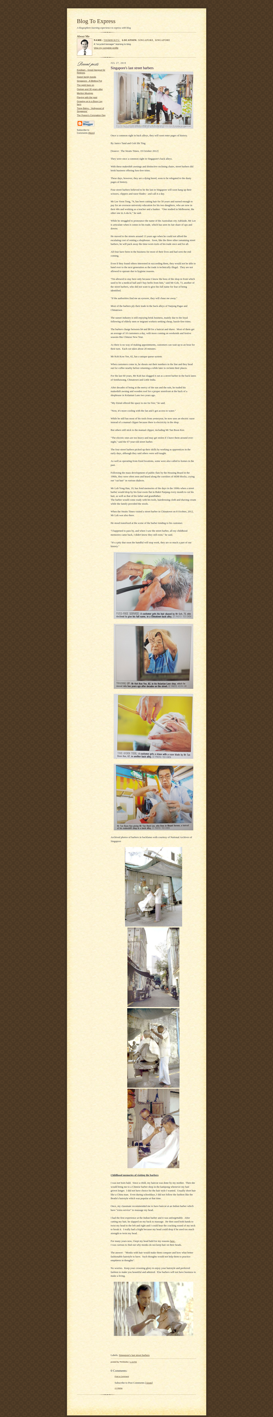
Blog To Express (96, 21)
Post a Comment (122, 1376)
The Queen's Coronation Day (91, 115)
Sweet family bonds (86, 77)
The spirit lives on (85, 85)
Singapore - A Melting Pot (89, 81)
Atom (91, 133)
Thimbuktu (112, 40)
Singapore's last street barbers (134, 1355)
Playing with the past (87, 97)
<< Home (119, 1388)
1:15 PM (133, 1362)
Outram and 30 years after (90, 89)
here (172, 1241)
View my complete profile (106, 48)
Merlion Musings (85, 93)
